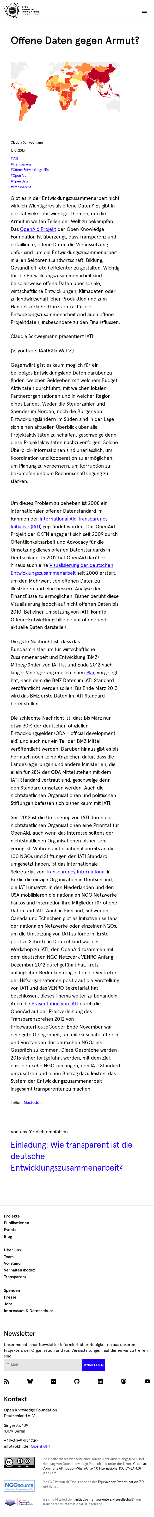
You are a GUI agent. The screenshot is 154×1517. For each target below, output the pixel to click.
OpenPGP (39, 1446)
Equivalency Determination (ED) (121, 1482)
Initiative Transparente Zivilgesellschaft (104, 1499)
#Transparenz (21, 164)
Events (10, 1230)
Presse (10, 1297)
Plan (91, 672)
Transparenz (15, 1277)
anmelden (94, 1365)
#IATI (14, 159)
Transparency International (76, 872)
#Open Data (20, 181)
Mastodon (33, 1102)
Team (9, 1257)
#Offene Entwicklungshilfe (30, 170)
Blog (8, 1236)
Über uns (12, 1250)
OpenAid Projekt (38, 229)
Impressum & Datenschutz (28, 1311)
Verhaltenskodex (19, 1270)
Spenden (12, 1290)
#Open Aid (19, 176)
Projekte (12, 1216)
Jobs (8, 1304)
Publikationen (16, 1223)
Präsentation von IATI (55, 1003)
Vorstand (12, 1263)
